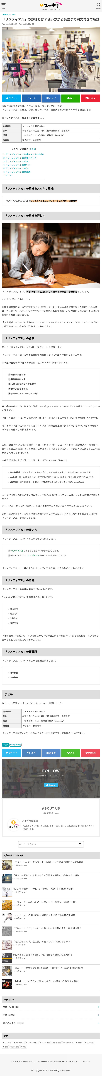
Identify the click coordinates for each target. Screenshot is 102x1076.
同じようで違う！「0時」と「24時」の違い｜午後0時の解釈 (43, 889)
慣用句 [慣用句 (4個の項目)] (80, 1043)
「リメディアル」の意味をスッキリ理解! (23, 154)
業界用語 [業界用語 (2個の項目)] (15, 1047)
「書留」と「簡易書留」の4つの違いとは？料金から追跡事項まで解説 (48, 968)
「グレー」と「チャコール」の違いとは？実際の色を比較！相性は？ (47, 928)
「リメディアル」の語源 (15, 168)
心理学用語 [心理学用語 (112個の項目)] (69, 1043)
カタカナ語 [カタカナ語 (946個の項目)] (19, 1043)
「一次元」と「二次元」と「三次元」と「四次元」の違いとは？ (45, 902)
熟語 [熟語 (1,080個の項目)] (24, 1047)
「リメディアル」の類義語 (16, 172)
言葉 (6, 745)
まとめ (7, 175)
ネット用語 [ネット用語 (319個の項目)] (46, 1043)
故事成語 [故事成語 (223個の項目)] (90, 1043)
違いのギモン (13, 1023)
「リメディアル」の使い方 (16, 165)
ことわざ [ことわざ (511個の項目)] (8, 1043)
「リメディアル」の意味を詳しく (20, 158)
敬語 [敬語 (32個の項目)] (6, 1047)
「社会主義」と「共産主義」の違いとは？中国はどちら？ (41, 942)
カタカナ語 (16, 745)
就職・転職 (11, 1007)
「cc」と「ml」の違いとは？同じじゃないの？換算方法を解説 (44, 915)
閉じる (32, 149)
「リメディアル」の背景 (15, 161)
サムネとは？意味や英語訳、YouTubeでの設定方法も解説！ (43, 955)
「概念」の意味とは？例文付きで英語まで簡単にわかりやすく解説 (46, 875)
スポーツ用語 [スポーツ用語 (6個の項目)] (32, 1043)
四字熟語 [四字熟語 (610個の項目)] (57, 1043)
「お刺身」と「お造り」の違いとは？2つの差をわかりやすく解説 (45, 981)
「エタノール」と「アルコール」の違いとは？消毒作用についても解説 (48, 862)
